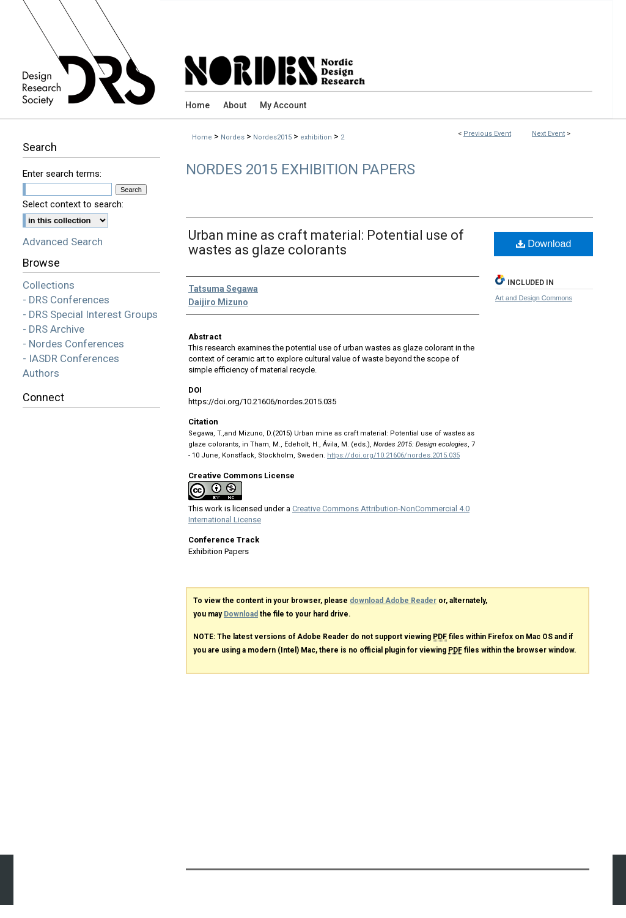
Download (544, 244)
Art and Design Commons (533, 298)
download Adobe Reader (393, 600)
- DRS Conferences (66, 300)
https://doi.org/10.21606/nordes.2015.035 (393, 455)
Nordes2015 (273, 137)
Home (202, 137)
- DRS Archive (53, 329)
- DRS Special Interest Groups (90, 314)
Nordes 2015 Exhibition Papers (300, 169)
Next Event (548, 134)
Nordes (233, 137)
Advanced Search (63, 241)
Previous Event (487, 134)
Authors (41, 373)
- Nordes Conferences (73, 344)
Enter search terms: (62, 173)
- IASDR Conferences (71, 358)
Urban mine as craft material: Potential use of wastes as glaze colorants (326, 242)
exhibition (317, 137)
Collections (49, 285)
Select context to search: (73, 204)
